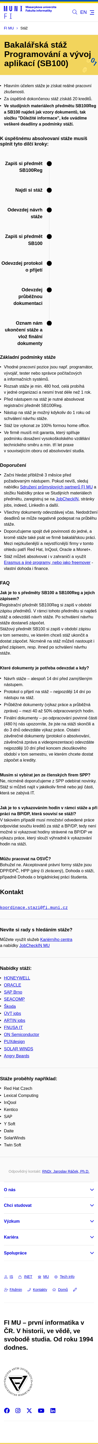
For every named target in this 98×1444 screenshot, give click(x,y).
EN (83, 12)
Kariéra (11, 1236)
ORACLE (12, 984)
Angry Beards (16, 1055)
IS (8, 1276)
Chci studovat (18, 1205)
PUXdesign (14, 1041)
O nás (9, 1189)
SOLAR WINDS (18, 1048)
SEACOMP (14, 998)
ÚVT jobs (12, 1013)
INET (25, 1276)
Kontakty (37, 1289)
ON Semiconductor (21, 1034)
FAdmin (13, 1289)
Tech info (64, 1276)
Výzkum (12, 1221)
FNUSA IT (13, 1027)
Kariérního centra (56, 939)
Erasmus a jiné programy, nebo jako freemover (47, 562)
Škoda (10, 1006)
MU (43, 1276)
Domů (60, 1289)
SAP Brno (13, 991)
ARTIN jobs (14, 1020)
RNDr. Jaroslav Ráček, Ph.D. (65, 1171)
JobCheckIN (67, 499)
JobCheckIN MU (34, 945)
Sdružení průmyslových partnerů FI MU (56, 487)
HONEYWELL (17, 977)
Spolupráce (15, 1252)
